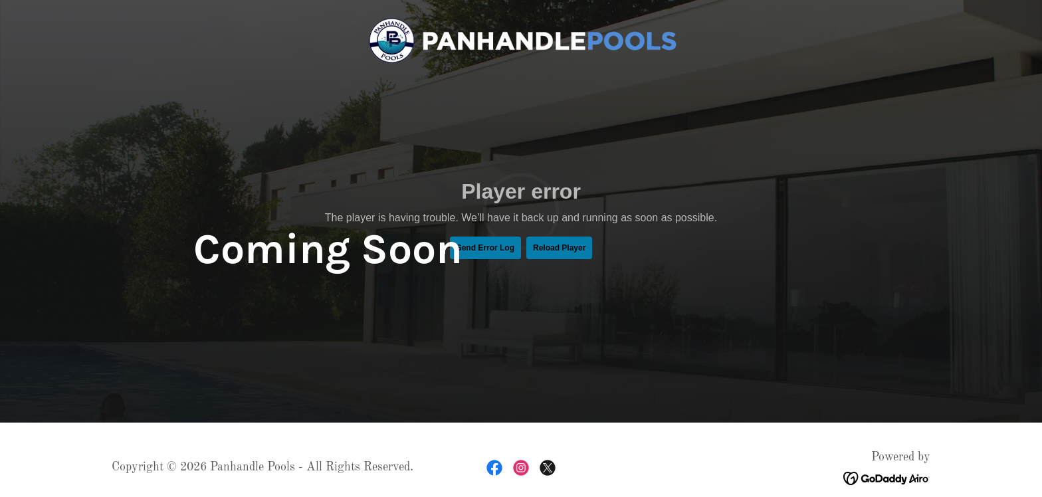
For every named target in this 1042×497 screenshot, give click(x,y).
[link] (520, 40)
